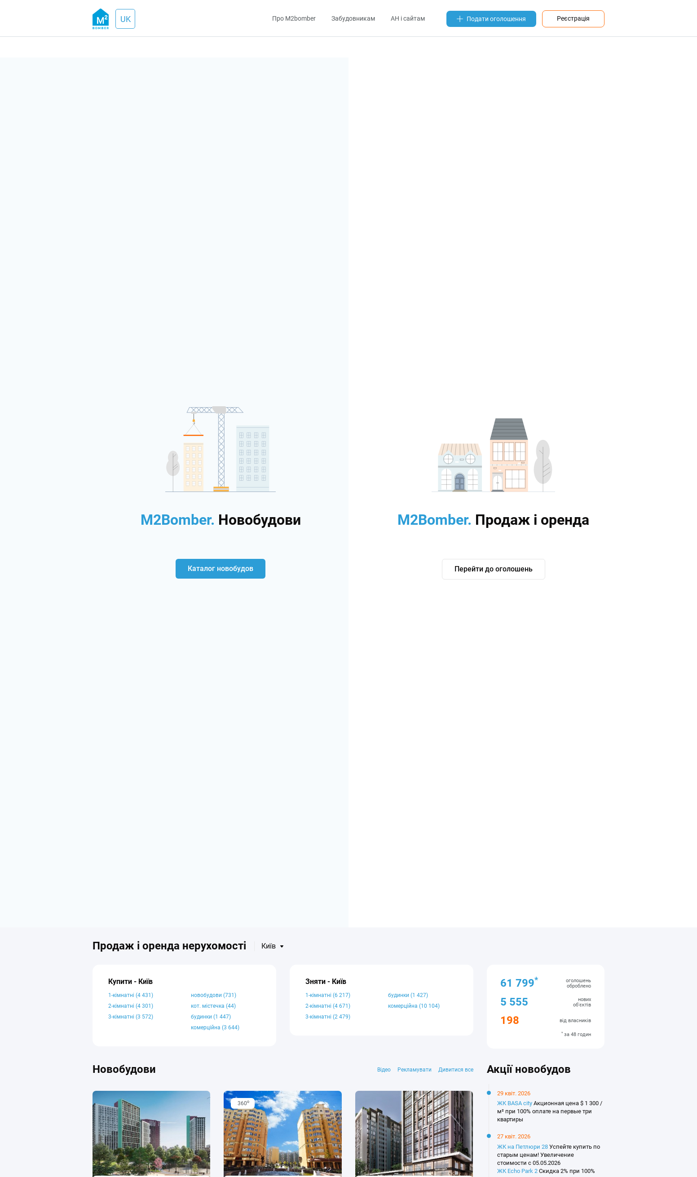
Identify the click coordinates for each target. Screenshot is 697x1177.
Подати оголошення (491, 18)
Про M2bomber (294, 18)
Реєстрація (573, 18)
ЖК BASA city (514, 1103)
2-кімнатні (130, 1006)
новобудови (213, 995)
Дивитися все (455, 1070)
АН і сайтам (408, 18)
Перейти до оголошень (493, 569)
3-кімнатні (130, 1017)
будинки (211, 1017)
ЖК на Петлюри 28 (522, 1146)
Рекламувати (414, 1070)
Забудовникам (353, 18)
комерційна (215, 1027)
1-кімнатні (130, 995)
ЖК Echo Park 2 (517, 1171)
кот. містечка (213, 1006)
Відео (384, 1070)
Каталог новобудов (220, 568)
